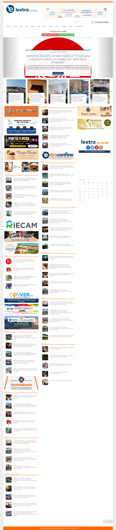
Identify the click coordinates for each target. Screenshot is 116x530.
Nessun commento (61, 52)
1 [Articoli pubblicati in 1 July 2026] (88, 185)
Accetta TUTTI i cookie (66, 35)
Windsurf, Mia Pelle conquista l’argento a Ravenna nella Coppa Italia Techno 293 (61, 191)
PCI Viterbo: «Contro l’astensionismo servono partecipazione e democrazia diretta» (23, 269)
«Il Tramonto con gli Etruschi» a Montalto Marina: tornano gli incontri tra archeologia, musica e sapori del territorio (16, 98)
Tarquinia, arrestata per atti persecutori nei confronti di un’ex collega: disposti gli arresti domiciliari (78, 98)
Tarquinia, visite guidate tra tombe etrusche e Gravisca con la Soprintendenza (62, 245)
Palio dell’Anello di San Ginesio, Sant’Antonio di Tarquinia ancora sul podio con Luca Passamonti (62, 120)
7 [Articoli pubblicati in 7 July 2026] (84, 188)
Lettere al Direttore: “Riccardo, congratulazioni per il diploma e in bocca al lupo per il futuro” (61, 145)
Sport (21, 26)
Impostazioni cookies (102, 22)
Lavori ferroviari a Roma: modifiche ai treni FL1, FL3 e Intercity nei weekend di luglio (62, 336)
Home (32, 525)
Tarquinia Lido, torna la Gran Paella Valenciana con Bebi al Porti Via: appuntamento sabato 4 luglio (59, 137)
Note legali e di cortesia (71, 525)
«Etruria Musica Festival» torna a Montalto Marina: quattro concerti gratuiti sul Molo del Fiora (61, 258)
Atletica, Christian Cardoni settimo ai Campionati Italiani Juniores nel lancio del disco (61, 175)
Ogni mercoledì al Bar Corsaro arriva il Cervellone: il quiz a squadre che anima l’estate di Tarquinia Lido (61, 128)
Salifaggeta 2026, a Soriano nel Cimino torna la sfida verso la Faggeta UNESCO (61, 199)
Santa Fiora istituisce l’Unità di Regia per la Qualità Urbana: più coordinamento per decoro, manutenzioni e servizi (25, 505)
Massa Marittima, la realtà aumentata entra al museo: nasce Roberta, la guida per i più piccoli (24, 488)
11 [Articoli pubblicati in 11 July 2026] (102, 188)
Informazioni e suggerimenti (57, 525)
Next (111, 91)
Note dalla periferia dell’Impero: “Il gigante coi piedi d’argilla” (62, 348)
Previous (4, 91)
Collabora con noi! (45, 525)
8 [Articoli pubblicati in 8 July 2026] (88, 188)
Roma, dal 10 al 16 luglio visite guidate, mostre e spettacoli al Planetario (60, 236)
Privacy (70, 26)
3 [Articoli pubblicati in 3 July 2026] (97, 185)
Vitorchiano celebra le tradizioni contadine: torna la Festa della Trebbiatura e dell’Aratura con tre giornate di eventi (25, 354)
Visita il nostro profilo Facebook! (94, 151)
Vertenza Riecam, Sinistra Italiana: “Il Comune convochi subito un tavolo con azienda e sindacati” (58, 59)
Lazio (45, 26)
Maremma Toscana (11, 474)
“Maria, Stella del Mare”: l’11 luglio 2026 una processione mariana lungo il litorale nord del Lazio (25, 370)
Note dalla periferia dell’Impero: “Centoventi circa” (59, 372)
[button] (11, 57)
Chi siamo (37, 525)
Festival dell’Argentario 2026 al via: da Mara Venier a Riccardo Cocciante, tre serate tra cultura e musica (23, 362)
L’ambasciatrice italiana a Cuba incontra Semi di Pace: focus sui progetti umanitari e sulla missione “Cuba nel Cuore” (25, 213)
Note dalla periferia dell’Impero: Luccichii (61, 380)
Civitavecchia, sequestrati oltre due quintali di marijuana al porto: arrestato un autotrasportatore (99, 98)
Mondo (51, 26)
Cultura (26, 26)
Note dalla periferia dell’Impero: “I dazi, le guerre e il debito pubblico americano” (61, 364)
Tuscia (6, 392)
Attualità (7, 174)
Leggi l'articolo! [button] (58, 73)
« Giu (80, 200)
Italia (39, 26)
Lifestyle (33, 26)
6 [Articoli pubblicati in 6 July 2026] (79, 188)
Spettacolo (45, 252)
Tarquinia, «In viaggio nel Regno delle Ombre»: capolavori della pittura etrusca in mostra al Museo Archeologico (62, 229)
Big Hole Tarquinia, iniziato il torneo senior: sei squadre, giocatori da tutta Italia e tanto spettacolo (60, 184)
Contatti (57, 26)
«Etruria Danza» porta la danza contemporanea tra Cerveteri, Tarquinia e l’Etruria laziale (24, 467)
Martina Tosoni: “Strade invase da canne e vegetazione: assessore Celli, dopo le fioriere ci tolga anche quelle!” (24, 277)
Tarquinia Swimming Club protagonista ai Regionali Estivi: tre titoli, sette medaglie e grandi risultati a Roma (62, 167)
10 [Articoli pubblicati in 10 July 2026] (98, 188)
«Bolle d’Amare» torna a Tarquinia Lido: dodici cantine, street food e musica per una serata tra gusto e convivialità (24, 345)
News (9, 26)
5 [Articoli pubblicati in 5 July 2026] (106, 185)
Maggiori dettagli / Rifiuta (50, 35)
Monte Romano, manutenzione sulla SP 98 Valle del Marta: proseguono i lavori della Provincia (25, 430)
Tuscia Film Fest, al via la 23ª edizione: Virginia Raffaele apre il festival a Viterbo (24, 413)
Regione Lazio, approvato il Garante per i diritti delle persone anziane (24, 285)
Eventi (15, 26)
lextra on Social (79, 26)
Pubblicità (63, 26)
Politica (7, 256)
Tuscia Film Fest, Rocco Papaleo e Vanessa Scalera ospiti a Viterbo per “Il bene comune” (25, 397)
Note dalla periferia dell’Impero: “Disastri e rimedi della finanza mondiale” (62, 356)
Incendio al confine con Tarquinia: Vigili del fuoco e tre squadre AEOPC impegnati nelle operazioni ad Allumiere (57, 98)
